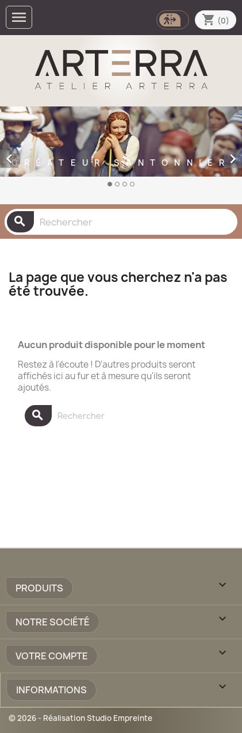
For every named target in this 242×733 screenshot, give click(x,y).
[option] (121, 153)
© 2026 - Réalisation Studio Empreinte (80, 718)
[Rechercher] (121, 222)
